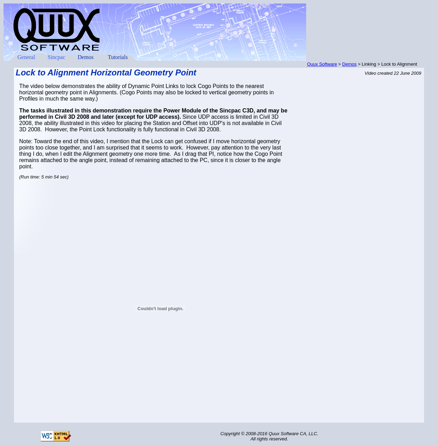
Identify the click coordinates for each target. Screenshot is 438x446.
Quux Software (322, 64)
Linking (369, 64)
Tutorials (118, 57)
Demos (85, 57)
